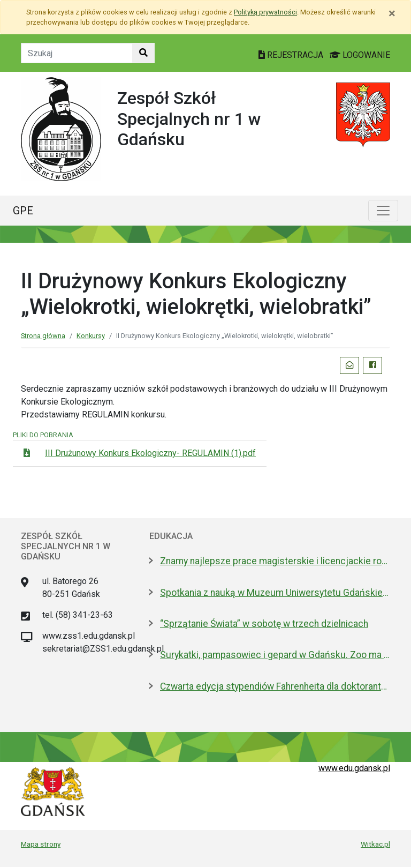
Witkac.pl (375, 844)
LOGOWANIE (360, 55)
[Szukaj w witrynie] (143, 53)
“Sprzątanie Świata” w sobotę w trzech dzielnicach (264, 623)
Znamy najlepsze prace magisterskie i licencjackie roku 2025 (275, 561)
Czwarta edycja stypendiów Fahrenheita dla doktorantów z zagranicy (275, 686)
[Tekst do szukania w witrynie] (77, 53)
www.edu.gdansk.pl (354, 768)
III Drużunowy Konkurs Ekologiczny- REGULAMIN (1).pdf (150, 453)
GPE (23, 210)
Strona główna (43, 336)
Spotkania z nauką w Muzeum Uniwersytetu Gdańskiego (275, 592)
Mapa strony (40, 844)
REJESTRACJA (291, 55)
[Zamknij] (392, 13)
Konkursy (91, 336)
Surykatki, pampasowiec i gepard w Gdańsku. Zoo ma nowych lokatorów (275, 654)
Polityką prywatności (265, 12)
